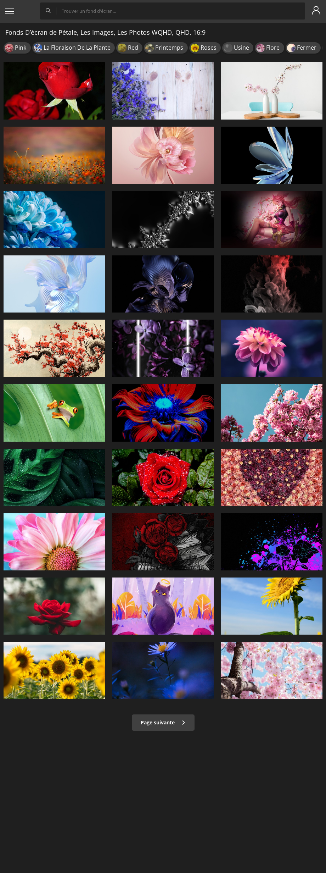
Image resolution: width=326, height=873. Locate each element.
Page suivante (163, 722)
